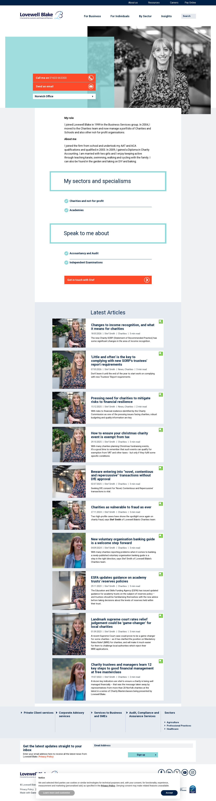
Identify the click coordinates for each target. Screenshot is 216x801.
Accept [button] (169, 793)
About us (133, 3)
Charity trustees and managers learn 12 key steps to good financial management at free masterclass (122, 668)
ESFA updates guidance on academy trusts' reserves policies (118, 579)
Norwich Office (44, 96)
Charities (122, 333)
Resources (154, 3)
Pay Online (190, 3)
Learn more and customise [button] (56, 793)
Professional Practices (179, 725)
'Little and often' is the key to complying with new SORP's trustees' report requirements (119, 360)
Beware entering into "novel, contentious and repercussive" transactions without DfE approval (122, 475)
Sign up (141, 754)
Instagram (192, 772)
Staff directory (63, 48)
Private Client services (38, 712)
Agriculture (173, 722)
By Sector (145, 16)
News (121, 369)
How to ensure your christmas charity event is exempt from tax (119, 435)
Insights (166, 16)
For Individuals (120, 16)
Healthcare (172, 729)
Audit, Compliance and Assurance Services (144, 714)
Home (36, 48)
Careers (174, 3)
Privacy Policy (46, 756)
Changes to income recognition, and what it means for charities (122, 327)
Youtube (185, 772)
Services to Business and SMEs (108, 714)
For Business (92, 16)
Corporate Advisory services (71, 714)
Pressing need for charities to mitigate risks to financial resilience (120, 400)
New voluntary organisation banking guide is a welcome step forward (123, 541)
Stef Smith (110, 333)
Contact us (47, 48)
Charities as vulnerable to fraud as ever (121, 507)
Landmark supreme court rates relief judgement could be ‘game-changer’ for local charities (121, 623)
